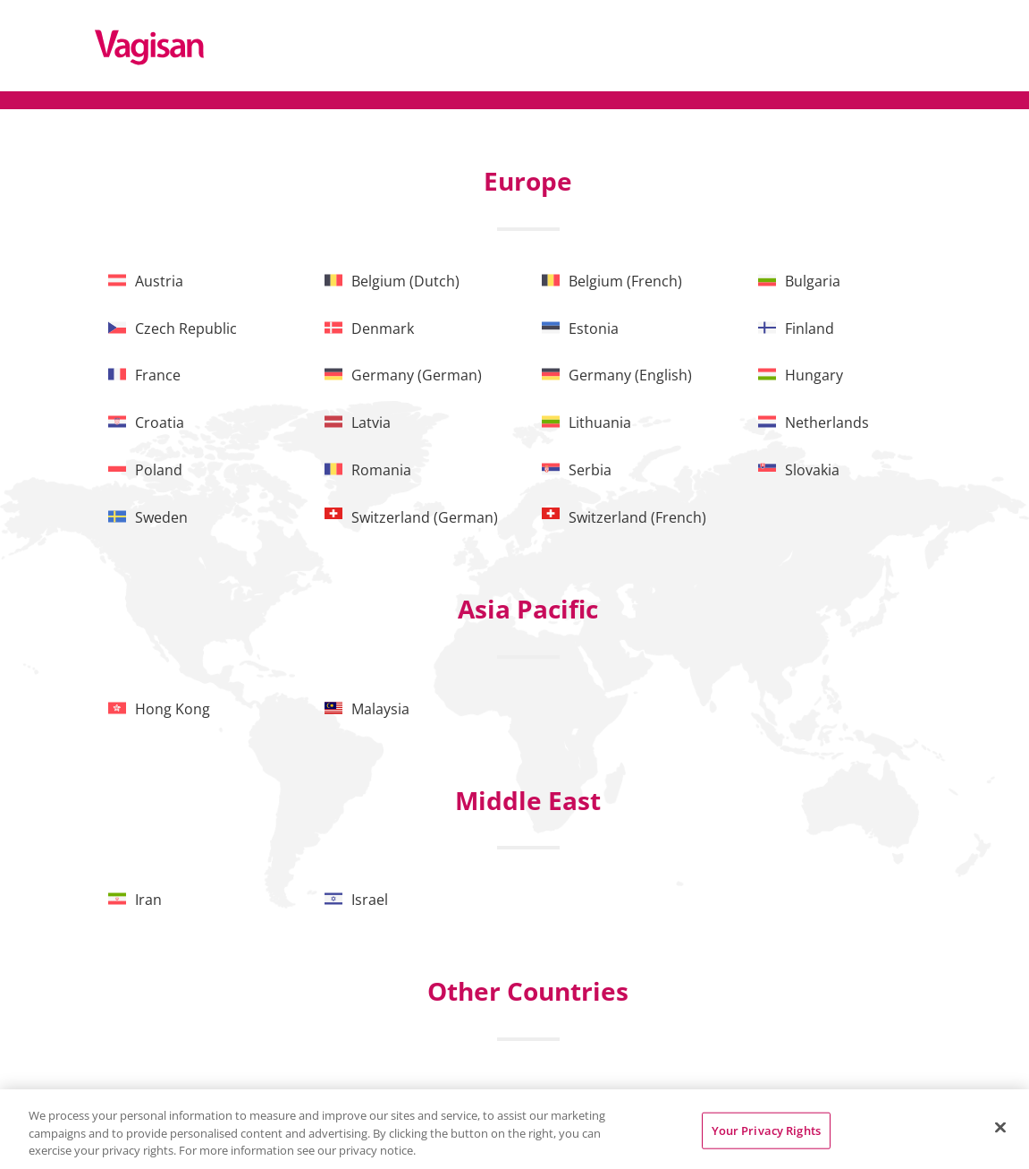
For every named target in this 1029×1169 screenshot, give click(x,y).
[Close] (1000, 1127)
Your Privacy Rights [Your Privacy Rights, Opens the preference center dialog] (766, 1130)
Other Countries (527, 991)
